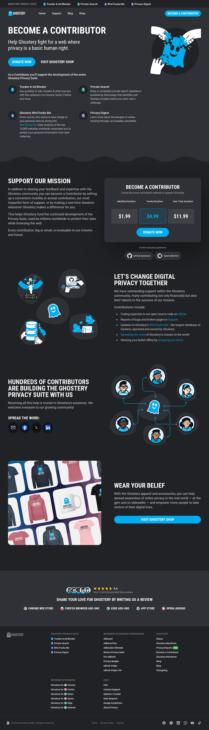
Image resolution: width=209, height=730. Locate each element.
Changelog (161, 670)
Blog (70, 13)
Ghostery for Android (63, 707)
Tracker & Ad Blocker (57, 4)
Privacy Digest (141, 4)
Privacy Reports (167, 647)
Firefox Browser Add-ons (79, 608)
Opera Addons (173, 608)
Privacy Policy (107, 723)
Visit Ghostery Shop (57, 62)
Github (182, 314)
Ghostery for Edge (62, 703)
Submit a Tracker (112, 694)
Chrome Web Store (38, 608)
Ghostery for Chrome (63, 685)
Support (56, 13)
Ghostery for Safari (62, 694)
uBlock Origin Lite (113, 670)
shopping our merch (170, 340)
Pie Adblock (110, 656)
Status (159, 639)
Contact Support (112, 689)
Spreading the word (133, 334)
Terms (94, 723)
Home (42, 13)
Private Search (87, 4)
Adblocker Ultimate (113, 647)
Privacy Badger (111, 661)
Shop (82, 13)
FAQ (106, 685)
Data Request (110, 698)
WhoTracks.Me (114, 4)
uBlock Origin (110, 665)
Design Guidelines (113, 703)
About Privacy (111, 707)
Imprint (120, 723)
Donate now (21, 62)
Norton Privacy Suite (114, 652)
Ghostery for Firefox (63, 689)
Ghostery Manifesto (166, 643)
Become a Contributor (183, 13)
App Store (145, 608)
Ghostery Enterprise (166, 656)
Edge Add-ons (118, 608)
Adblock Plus (110, 643)
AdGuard (108, 639)
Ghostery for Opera (62, 698)
